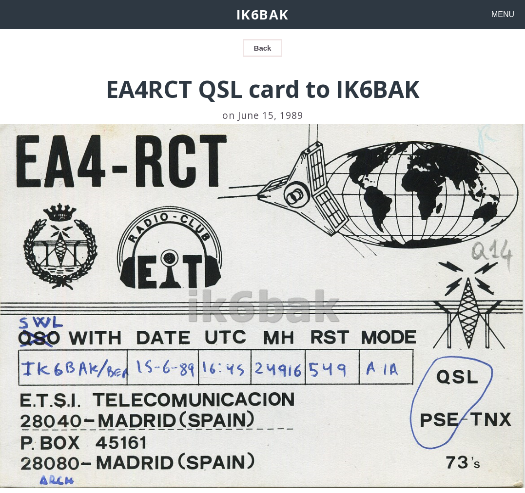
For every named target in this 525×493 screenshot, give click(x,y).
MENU (502, 14)
